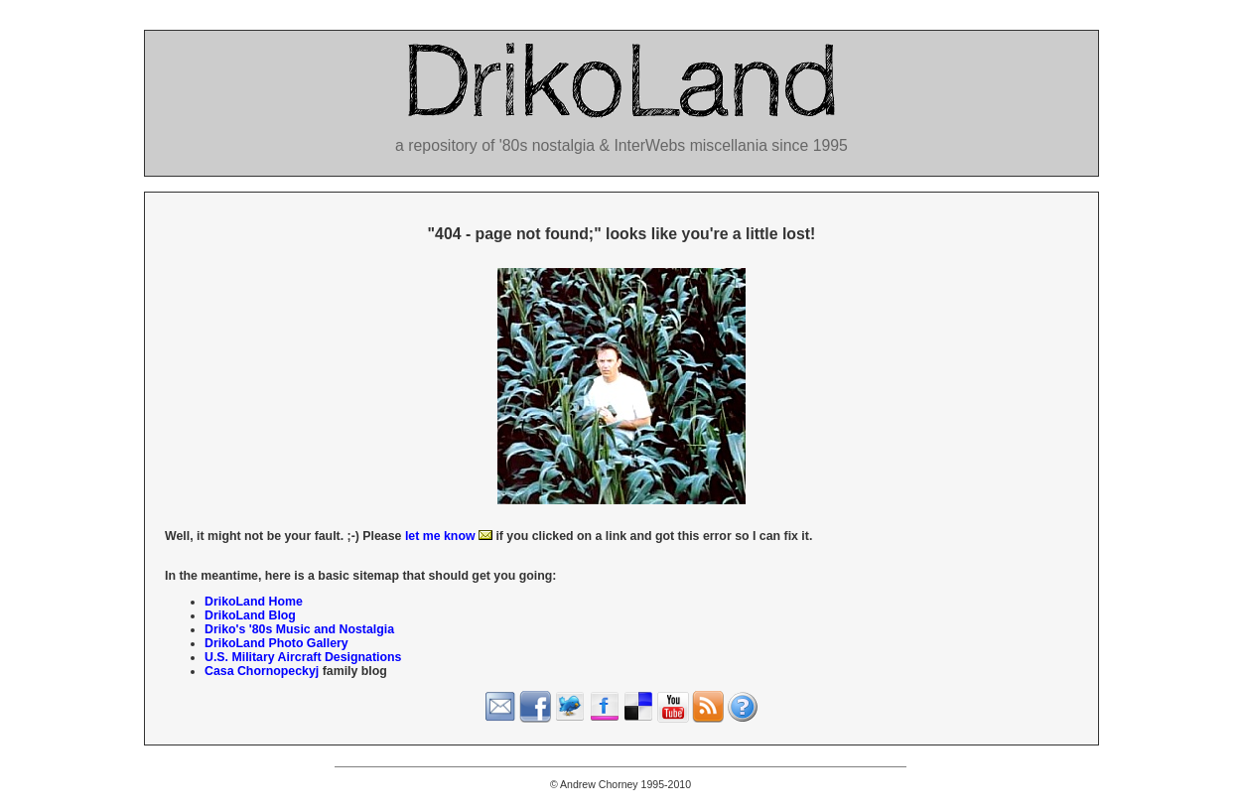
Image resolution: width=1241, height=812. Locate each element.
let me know (448, 536)
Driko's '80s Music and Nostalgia (299, 629)
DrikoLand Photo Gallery (276, 643)
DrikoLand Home (254, 602)
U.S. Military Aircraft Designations (303, 657)
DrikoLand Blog (250, 615)
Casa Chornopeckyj (262, 671)
